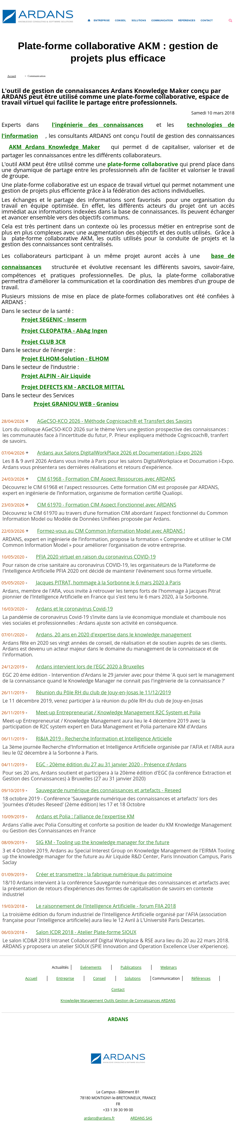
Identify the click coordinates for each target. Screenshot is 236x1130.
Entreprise (65, 978)
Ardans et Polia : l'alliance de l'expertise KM (85, 816)
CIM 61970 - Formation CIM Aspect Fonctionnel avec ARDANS (106, 504)
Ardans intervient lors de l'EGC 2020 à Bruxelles (90, 666)
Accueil (31, 978)
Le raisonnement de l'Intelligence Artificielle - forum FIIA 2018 (106, 906)
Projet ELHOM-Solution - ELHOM (65, 358)
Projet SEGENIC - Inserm (54, 319)
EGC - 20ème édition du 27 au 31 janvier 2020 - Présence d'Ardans (111, 764)
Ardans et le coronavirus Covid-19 (74, 608)
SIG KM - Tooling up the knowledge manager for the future (102, 842)
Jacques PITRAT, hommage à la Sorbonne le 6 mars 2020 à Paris (108, 582)
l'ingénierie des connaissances (98, 124)
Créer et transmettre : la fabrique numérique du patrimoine (104, 874)
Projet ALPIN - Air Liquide (56, 375)
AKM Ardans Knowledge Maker (54, 146)
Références (200, 978)
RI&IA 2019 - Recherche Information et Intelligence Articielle (104, 738)
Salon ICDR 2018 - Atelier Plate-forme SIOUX (86, 932)
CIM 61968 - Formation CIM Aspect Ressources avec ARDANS (106, 478)
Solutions (133, 978)
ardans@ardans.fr (99, 1118)
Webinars (168, 967)
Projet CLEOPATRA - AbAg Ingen (64, 330)
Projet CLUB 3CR (43, 341)
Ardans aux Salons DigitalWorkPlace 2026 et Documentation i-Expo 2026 (119, 452)
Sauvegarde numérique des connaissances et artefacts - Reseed (108, 790)
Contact (117, 989)
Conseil (99, 978)
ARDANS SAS (141, 1118)
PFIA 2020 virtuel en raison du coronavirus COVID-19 (96, 556)
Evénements (90, 967)
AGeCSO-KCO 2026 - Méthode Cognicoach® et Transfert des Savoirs (114, 421)
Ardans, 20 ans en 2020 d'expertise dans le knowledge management (113, 634)
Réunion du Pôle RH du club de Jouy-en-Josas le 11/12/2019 (103, 692)
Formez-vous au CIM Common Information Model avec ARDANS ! (111, 530)
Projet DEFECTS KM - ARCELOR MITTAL (72, 387)
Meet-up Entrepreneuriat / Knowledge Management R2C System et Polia (118, 712)
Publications (130, 967)
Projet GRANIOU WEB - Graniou (76, 403)
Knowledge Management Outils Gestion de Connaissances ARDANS (118, 1000)
